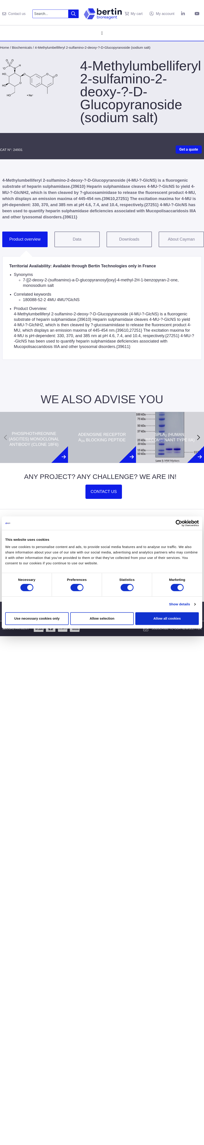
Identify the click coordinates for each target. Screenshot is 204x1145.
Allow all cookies (167, 618)
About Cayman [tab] (181, 239)
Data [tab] (77, 239)
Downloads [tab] (129, 239)
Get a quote (188, 149)
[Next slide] (198, 437)
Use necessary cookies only (37, 618)
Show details (179, 604)
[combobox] (50, 14)
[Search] (73, 14)
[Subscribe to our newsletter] (145, 628)
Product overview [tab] (25, 239)
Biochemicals (22, 47)
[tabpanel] (102, 308)
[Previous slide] (5, 437)
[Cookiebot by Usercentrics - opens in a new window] (179, 523)
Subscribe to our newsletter (177, 628)
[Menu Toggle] (102, 33)
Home (4, 47)
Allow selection (102, 618)
